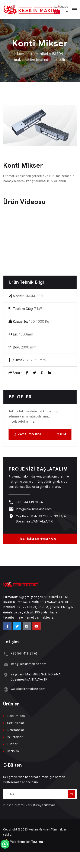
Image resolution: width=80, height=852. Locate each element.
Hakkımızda (16, 716)
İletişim (13, 751)
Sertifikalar (15, 723)
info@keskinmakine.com (34, 509)
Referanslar (15, 730)
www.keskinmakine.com (28, 689)
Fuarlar (12, 744)
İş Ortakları (15, 737)
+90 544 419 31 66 (29, 502)
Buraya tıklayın (44, 805)
